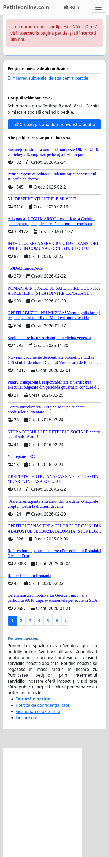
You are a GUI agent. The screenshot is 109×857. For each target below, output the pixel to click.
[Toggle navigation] (98, 7)
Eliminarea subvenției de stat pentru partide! (48, 78)
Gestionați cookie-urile (38, 711)
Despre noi (26, 718)
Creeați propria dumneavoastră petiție (54, 124)
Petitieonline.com (26, 7)
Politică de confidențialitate (42, 705)
